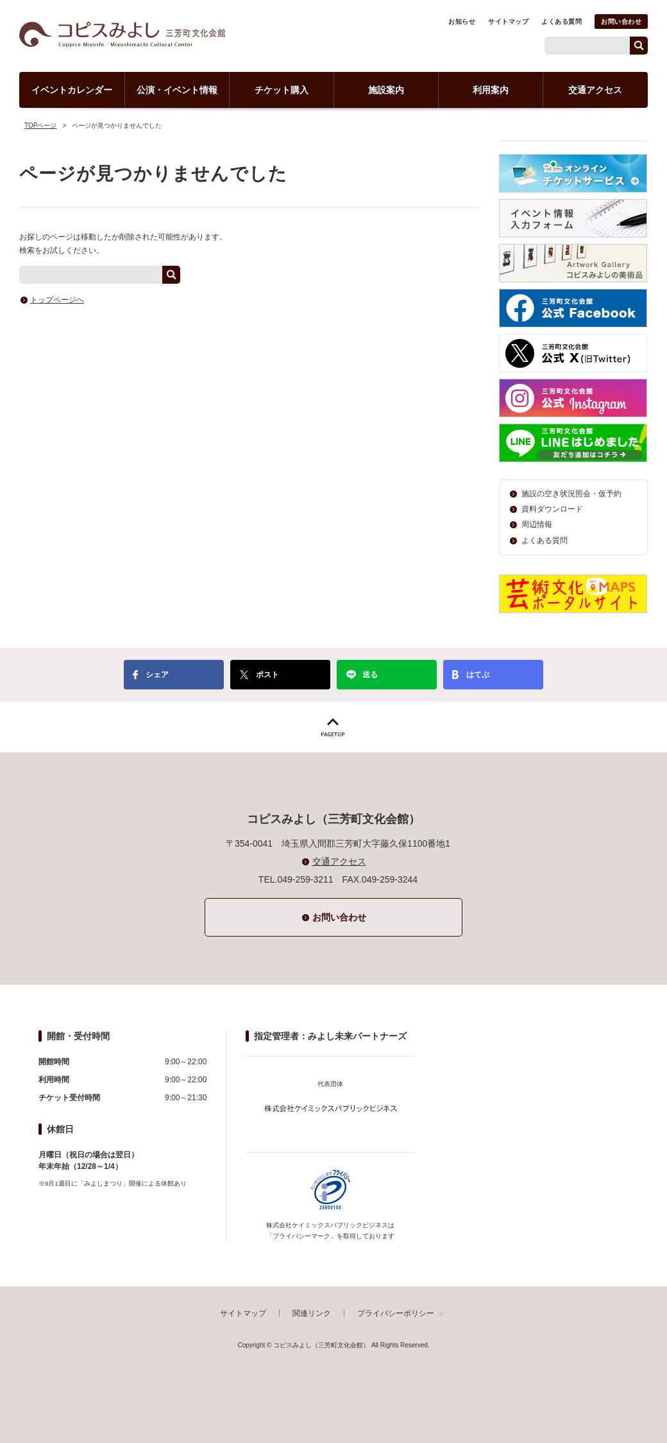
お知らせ (461, 21)
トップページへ (57, 299)
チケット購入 (281, 90)
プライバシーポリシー (395, 1313)
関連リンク (311, 1313)
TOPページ (40, 125)
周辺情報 (536, 524)
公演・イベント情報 (177, 90)
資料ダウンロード (552, 509)
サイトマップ (508, 21)
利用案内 (491, 90)
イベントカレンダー (71, 90)
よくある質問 (561, 21)
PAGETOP (333, 727)
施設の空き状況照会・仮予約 (571, 493)
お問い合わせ (621, 21)
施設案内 (386, 90)
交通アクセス (595, 90)
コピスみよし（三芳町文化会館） (122, 34)
